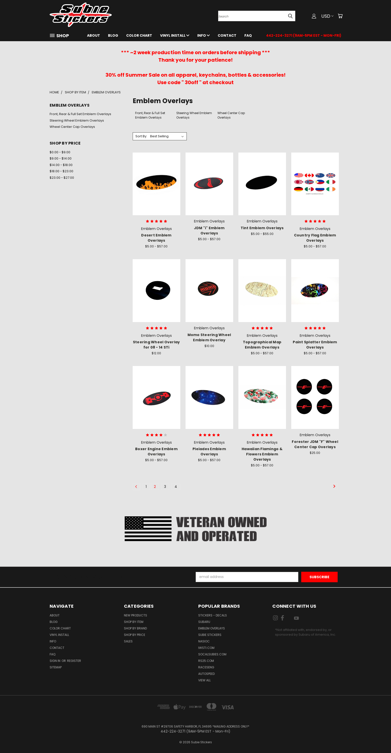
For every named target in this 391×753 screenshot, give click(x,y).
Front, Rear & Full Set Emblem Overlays (80, 114)
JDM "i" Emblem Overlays (209, 230)
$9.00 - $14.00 (61, 158)
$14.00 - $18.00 (61, 165)
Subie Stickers (209, 635)
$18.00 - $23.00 (61, 171)
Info (203, 35)
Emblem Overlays (211, 628)
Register (74, 661)
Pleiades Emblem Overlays (209, 451)
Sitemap (56, 667)
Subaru (204, 622)
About (93, 35)
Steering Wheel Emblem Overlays (77, 120)
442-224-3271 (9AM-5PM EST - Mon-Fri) (303, 35)
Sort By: (141, 136)
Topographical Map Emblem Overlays (262, 345)
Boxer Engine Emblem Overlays (156, 451)
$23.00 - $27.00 (62, 177)
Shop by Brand (135, 628)
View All (204, 680)
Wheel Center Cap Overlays (72, 126)
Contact (227, 35)
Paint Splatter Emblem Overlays (315, 345)
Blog (113, 35)
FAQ (248, 35)
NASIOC (204, 641)
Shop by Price (134, 635)
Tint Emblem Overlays (262, 227)
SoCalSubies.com (212, 654)
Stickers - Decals (212, 615)
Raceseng (206, 667)
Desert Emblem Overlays (156, 238)
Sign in (55, 661)
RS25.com (206, 661)
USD (327, 16)
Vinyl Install (174, 35)
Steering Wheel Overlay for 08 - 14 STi (156, 345)
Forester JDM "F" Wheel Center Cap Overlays (315, 444)
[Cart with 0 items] (340, 15)
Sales (128, 641)
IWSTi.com (206, 648)
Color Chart (139, 35)
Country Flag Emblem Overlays (315, 238)
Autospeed (206, 674)
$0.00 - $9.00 (60, 152)
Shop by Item (133, 622)
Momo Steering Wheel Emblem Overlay (209, 337)
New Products (135, 615)
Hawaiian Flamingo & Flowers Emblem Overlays (262, 454)
